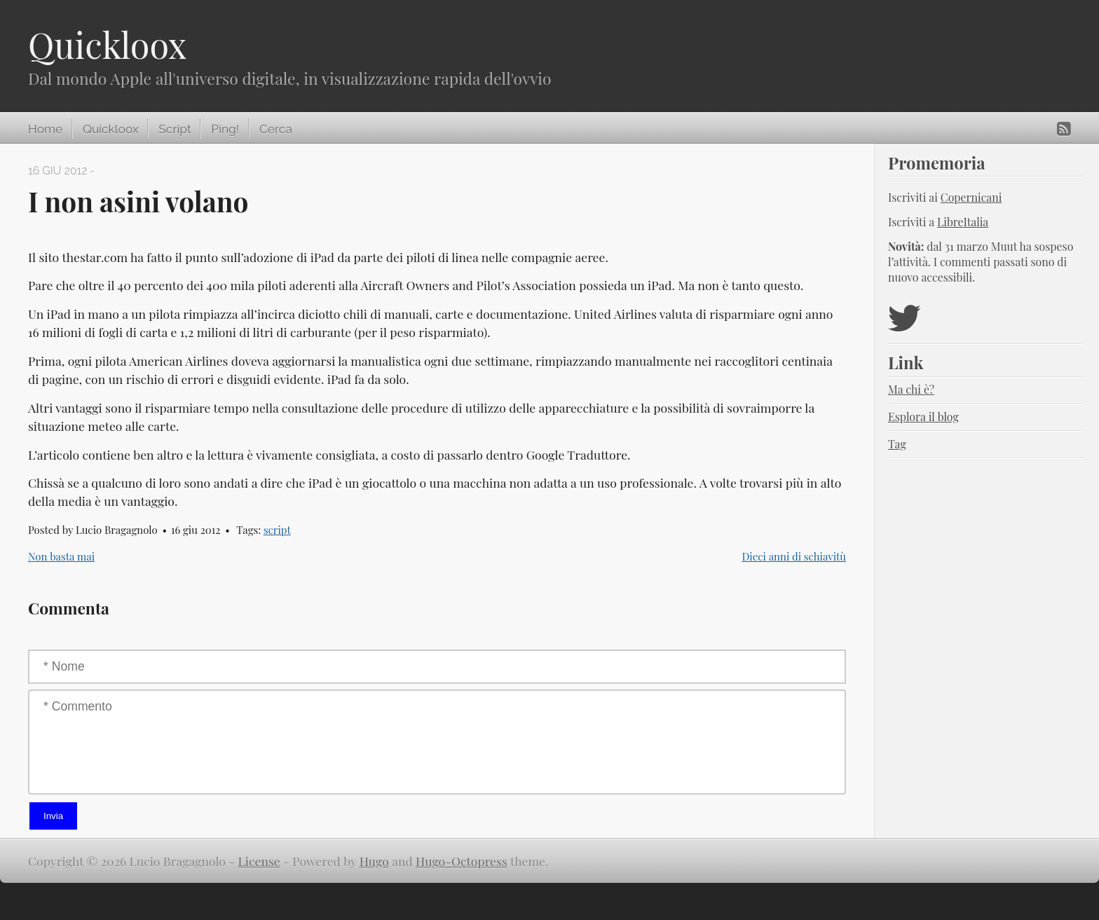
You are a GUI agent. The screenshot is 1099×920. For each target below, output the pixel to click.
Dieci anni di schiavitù (794, 556)
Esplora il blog (923, 416)
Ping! (225, 129)
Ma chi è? (911, 389)
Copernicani (971, 197)
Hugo (374, 861)
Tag (897, 444)
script (277, 530)
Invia (53, 816)
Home (45, 129)
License (259, 861)
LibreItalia (962, 221)
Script (174, 129)
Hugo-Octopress (461, 861)
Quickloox (107, 44)
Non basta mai (61, 556)
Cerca (275, 129)
